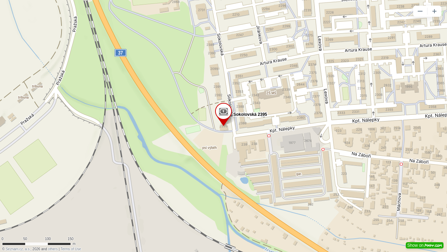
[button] (420, 11)
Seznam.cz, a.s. (18, 249)
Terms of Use (70, 249)
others (53, 249)
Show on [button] (424, 245)
